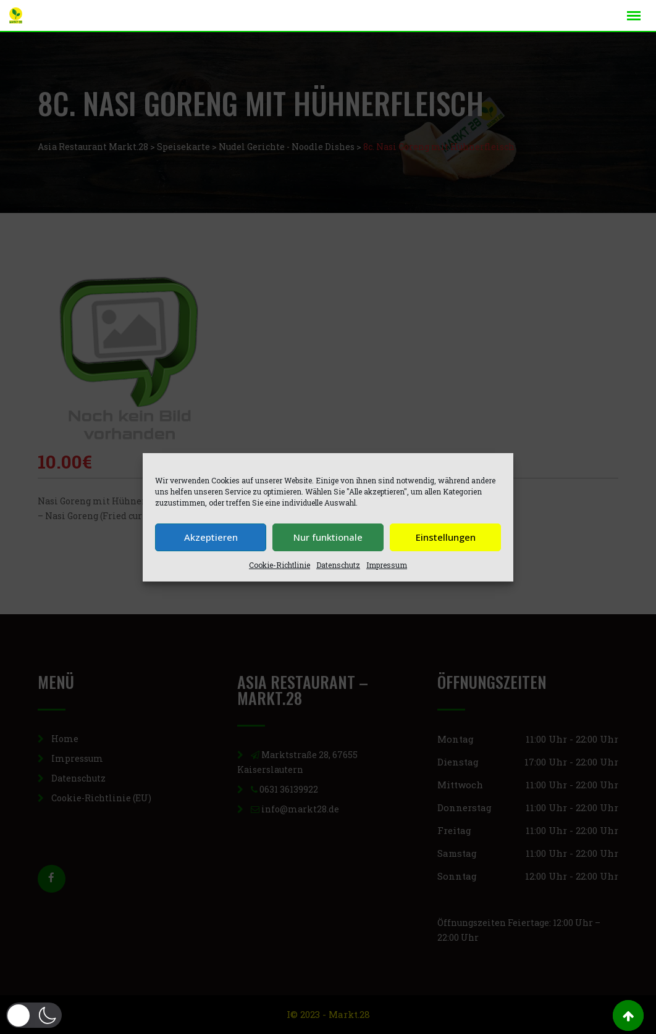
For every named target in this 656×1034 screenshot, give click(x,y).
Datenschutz (338, 565)
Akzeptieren (211, 537)
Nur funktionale (328, 537)
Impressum (386, 565)
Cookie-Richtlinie (279, 565)
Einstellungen (446, 537)
